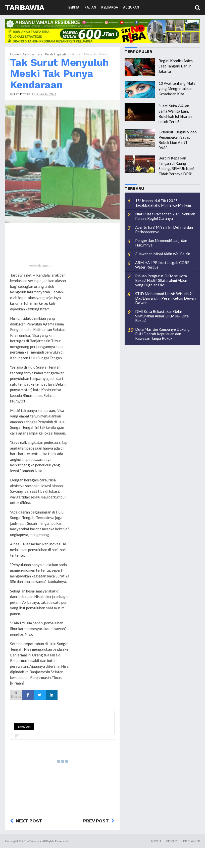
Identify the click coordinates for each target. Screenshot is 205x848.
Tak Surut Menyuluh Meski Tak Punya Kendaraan (59, 73)
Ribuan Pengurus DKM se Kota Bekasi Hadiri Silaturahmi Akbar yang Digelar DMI (161, 280)
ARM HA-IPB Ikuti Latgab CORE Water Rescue (162, 264)
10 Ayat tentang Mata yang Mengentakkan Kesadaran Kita (177, 88)
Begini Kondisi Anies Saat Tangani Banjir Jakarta (176, 65)
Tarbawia (24, 7)
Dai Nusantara (32, 54)
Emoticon (24, 726)
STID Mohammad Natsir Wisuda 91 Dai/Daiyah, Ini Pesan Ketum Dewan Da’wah (165, 298)
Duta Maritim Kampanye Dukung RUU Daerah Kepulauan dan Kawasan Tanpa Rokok (162, 334)
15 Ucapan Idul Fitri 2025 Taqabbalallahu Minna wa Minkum (163, 202)
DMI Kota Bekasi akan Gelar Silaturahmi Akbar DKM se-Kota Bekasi (162, 316)
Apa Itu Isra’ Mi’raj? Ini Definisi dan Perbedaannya (164, 229)
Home (14, 54)
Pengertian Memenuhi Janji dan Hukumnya (161, 242)
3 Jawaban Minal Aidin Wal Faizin (162, 253)
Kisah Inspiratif (56, 54)
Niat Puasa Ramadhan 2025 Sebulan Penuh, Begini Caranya (165, 216)
